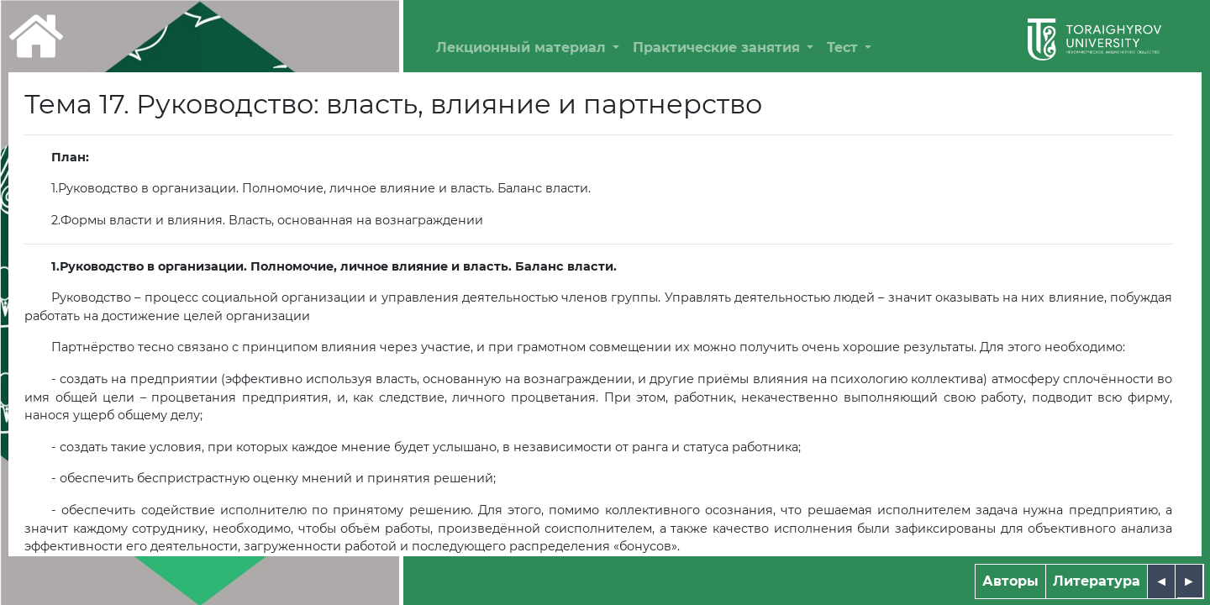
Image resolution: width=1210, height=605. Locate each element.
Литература (1096, 581)
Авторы (1010, 581)
